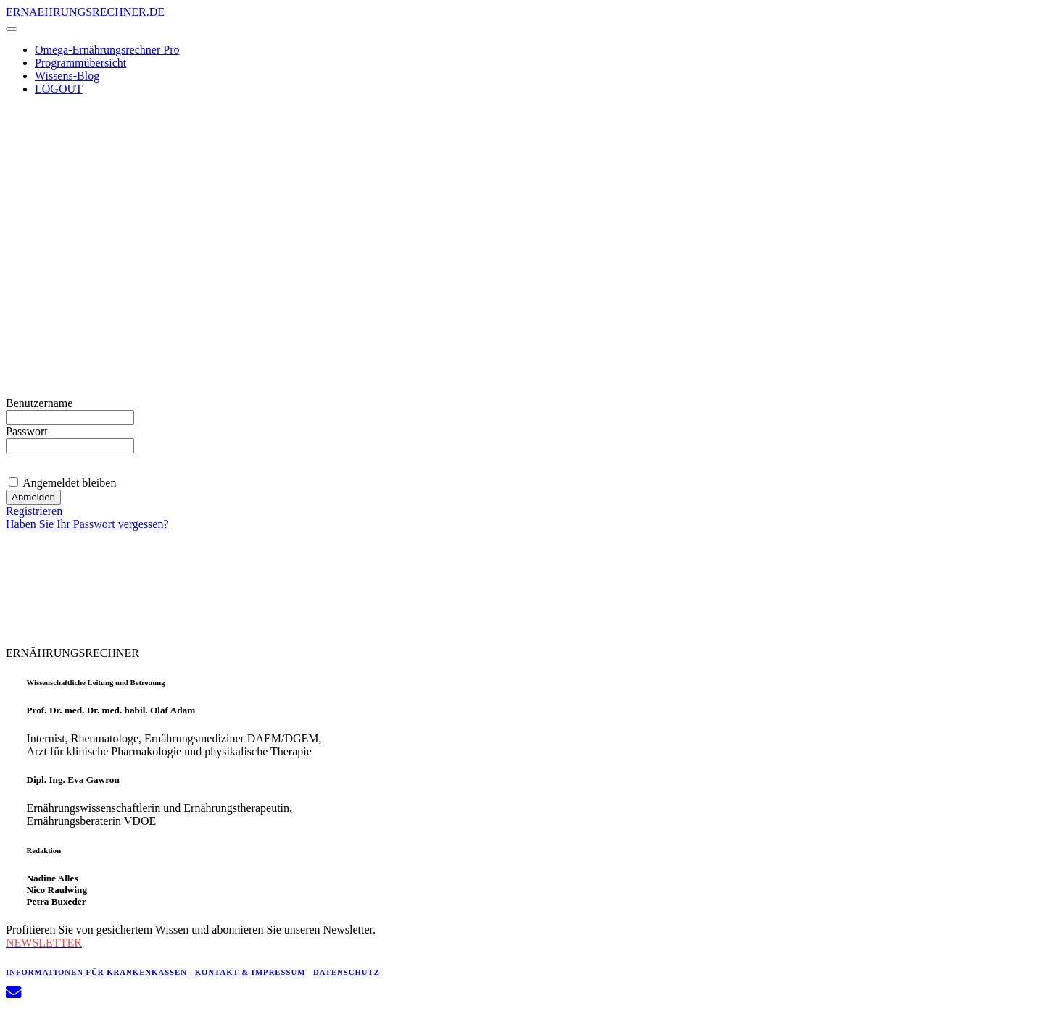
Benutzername (39, 403)
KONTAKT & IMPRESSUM (250, 972)
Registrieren (34, 511)
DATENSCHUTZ (346, 972)
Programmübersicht (80, 62)
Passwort (27, 431)
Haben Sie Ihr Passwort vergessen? (87, 524)
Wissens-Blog (67, 76)
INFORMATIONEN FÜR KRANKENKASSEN (96, 972)
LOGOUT (59, 89)
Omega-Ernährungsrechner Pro (107, 49)
